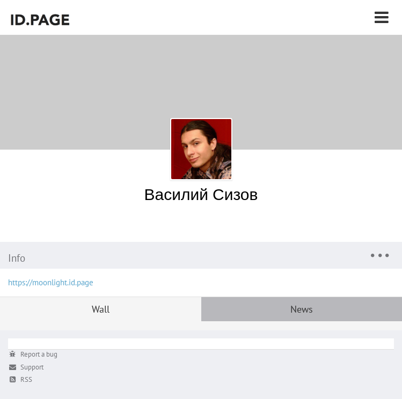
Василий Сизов (201, 193)
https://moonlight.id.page (50, 282)
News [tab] (301, 309)
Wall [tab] (100, 309)
